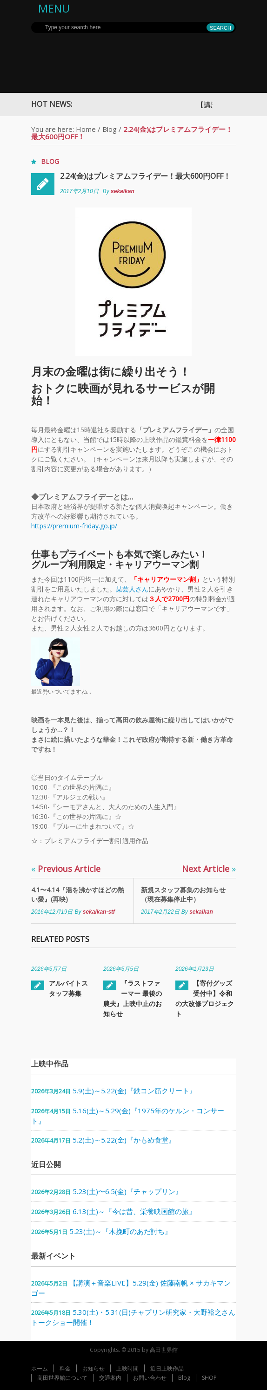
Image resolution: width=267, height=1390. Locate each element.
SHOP (209, 1378)
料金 (65, 1368)
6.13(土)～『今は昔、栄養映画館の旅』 (134, 1211)
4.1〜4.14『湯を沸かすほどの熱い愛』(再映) (77, 894)
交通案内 (110, 1378)
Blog (109, 129)
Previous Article (65, 868)
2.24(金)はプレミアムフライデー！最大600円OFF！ (145, 176)
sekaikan (122, 191)
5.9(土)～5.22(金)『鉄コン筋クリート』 (134, 1090)
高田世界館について (62, 1378)
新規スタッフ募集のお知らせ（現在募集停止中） (183, 894)
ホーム (39, 1368)
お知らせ (93, 1368)
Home (86, 129)
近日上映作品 (167, 1368)
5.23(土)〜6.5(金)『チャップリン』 (127, 1191)
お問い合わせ (150, 1378)
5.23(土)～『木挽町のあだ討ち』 (120, 1231)
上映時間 (127, 1368)
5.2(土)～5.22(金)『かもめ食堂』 (124, 1139)
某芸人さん (132, 589)
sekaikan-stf (99, 912)
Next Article (209, 868)
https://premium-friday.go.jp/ (74, 525)
